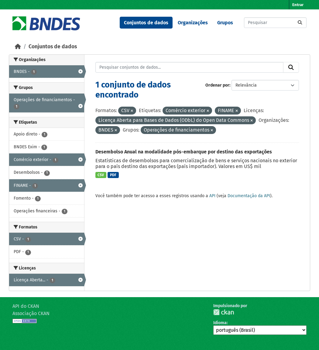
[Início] (18, 46)
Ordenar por (217, 85)
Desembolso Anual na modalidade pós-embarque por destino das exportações (183, 152)
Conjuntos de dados (146, 23)
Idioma (220, 322)
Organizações (193, 23)
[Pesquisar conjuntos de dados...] (275, 22)
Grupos (225, 23)
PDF (113, 175)
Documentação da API (249, 195)
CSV (101, 175)
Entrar (298, 4)
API (212, 195)
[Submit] (300, 22)
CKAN (223, 312)
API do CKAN (25, 306)
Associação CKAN (31, 313)
